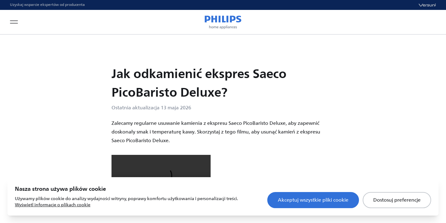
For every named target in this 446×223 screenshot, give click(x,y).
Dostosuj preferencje (397, 200)
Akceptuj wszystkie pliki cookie (313, 200)
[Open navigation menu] (13, 22)
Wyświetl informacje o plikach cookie (52, 204)
